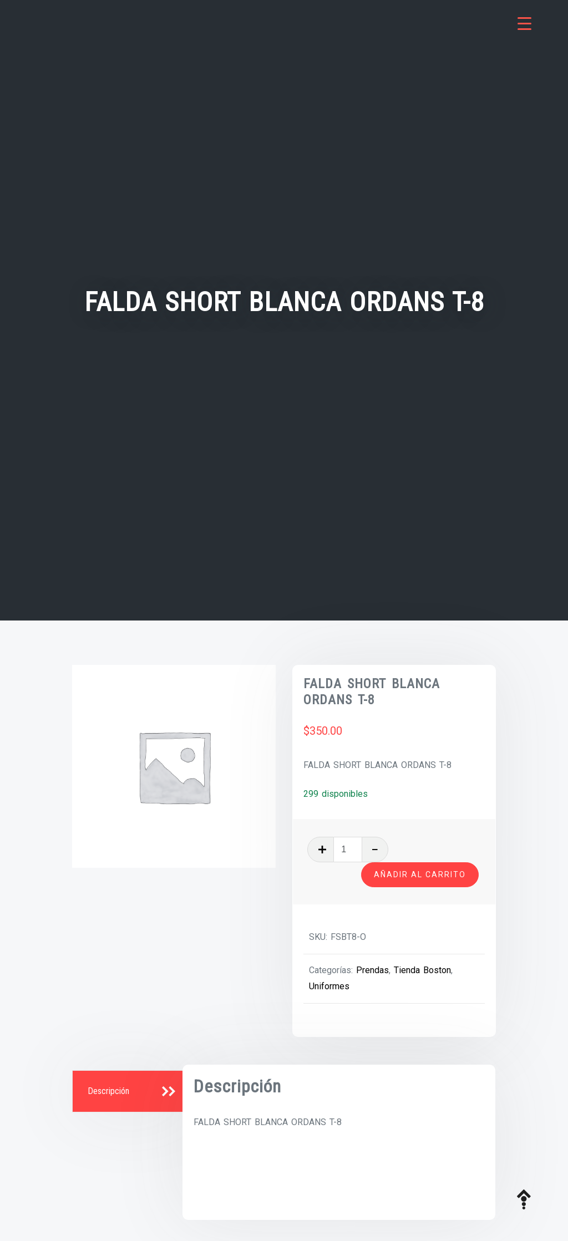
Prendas (372, 970)
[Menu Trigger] (524, 23)
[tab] (129, 1092)
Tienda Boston (422, 970)
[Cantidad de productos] (348, 849)
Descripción (108, 1091)
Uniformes (329, 986)
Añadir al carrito (420, 874)
